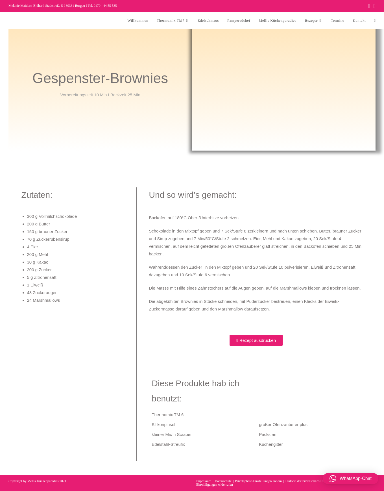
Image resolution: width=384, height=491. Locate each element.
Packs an (267, 434)
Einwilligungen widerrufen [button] (214, 484)
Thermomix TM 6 (168, 414)
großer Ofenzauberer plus (283, 424)
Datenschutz (223, 481)
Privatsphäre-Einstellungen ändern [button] (258, 481)
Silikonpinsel (163, 424)
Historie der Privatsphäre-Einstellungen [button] (312, 481)
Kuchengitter (271, 444)
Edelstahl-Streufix (168, 444)
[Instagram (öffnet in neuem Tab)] (374, 6)
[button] (350, 478)
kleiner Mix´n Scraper (172, 434)
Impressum (203, 481)
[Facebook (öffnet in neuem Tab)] (369, 6)
